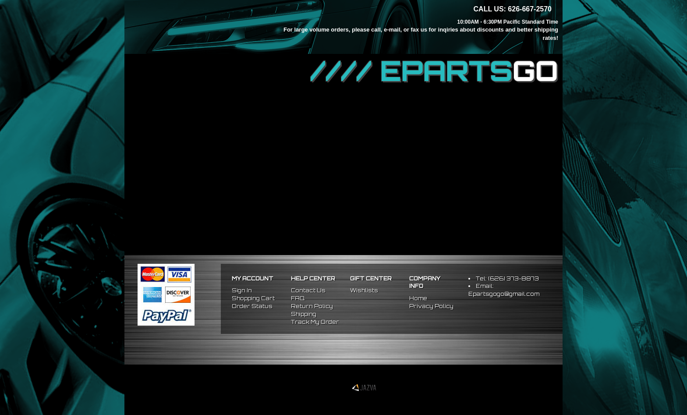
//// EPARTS (434, 71)
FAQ (298, 298)
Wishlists (364, 290)
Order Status (252, 306)
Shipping (303, 314)
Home (418, 298)
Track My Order (315, 322)
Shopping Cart (253, 298)
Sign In (242, 290)
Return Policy (312, 306)
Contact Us (308, 290)
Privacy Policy (431, 306)
